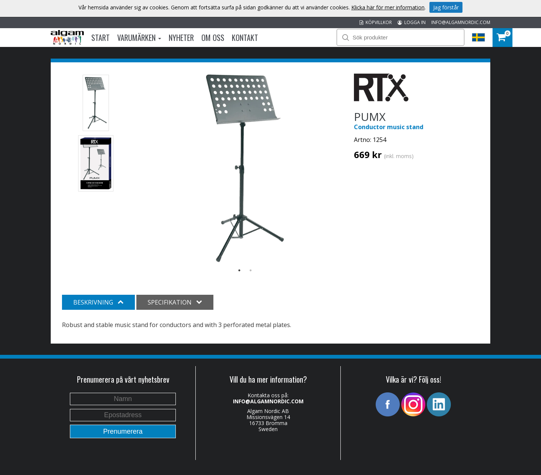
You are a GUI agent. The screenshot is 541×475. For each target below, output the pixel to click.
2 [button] (250, 270)
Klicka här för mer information (388, 7)
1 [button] (239, 270)
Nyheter (181, 37)
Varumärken (139, 37)
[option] (245, 168)
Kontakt (245, 37)
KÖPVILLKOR (376, 22)
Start (100, 37)
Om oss (212, 37)
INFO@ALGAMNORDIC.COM (460, 22)
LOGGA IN (411, 22)
